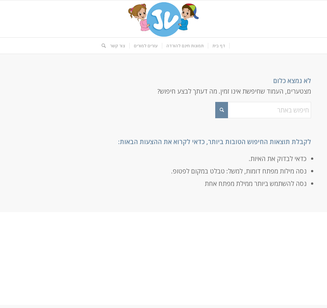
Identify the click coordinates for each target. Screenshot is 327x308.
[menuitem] (219, 46)
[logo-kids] (163, 18)
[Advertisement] (163, 260)
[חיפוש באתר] (101, 46)
